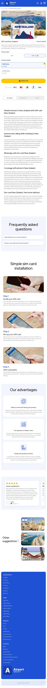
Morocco (5, 593)
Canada (5, 577)
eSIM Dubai (6, 611)
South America (7, 634)
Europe (5, 629)
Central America (7, 636)
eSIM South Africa (7, 605)
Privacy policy (6, 662)
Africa (4, 623)
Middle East (6, 631)
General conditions (8, 659)
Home (2, 8)
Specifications (23, 98)
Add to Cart (23, 81)
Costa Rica (6, 588)
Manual (37, 98)
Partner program (7, 654)
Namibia (5, 590)
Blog (4, 646)
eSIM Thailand (7, 608)
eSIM (12, 55)
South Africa (6, 582)
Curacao (5, 585)
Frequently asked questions (10, 657)
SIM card (7, 8)
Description (10, 98)
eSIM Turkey (6, 613)
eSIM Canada (6, 603)
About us (5, 649)
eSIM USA (5, 600)
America (5, 580)
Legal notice (6, 652)
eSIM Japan (6, 616)
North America (7, 639)
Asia (4, 626)
